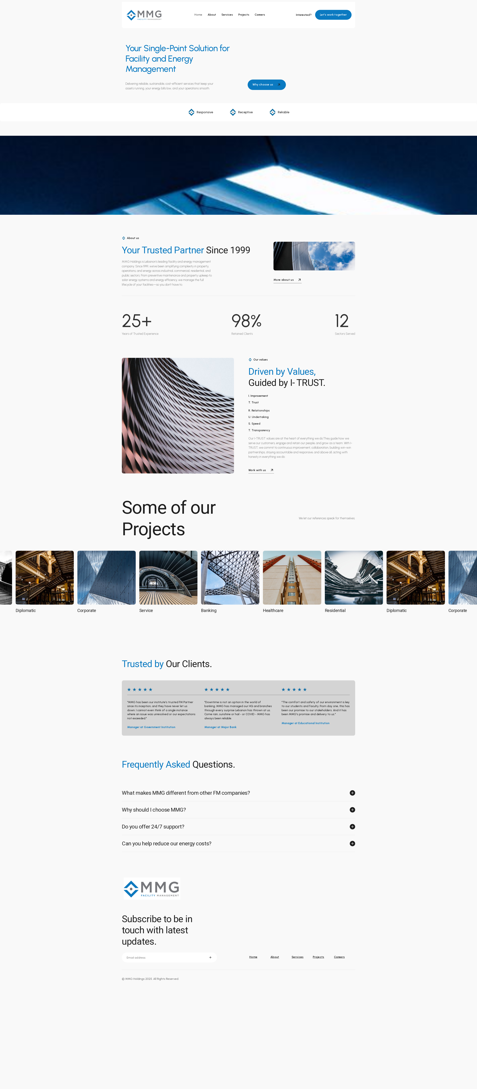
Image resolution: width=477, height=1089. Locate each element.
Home (198, 14)
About (212, 14)
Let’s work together (333, 14)
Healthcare (276, 611)
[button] (238, 794)
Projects (243, 14)
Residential (338, 611)
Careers (260, 14)
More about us (287, 281)
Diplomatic (28, 611)
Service (149, 611)
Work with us (261, 471)
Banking (211, 611)
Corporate (89, 611)
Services (227, 14)
